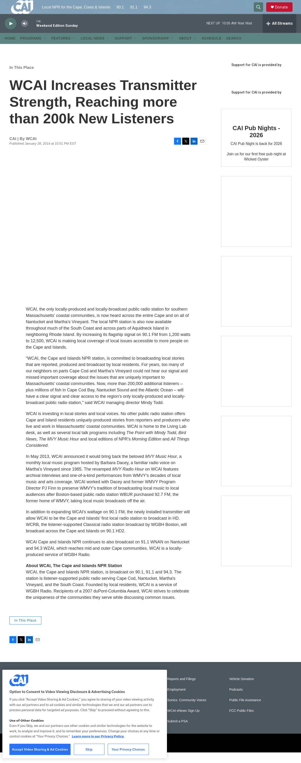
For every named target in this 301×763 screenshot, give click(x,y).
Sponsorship (155, 49)
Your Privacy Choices (128, 749)
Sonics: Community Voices (186, 710)
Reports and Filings (181, 689)
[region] (84, 714)
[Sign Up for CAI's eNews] (256, 302)
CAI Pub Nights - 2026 (256, 142)
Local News (92, 49)
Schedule (212, 49)
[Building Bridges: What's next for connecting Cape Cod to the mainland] (256, 462)
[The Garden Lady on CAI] (256, 222)
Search (233, 49)
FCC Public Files (241, 721)
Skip (89, 749)
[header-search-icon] (260, 12)
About (185, 49)
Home (10, 49)
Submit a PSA (177, 732)
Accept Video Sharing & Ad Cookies (40, 749)
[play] (10, 34)
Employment (176, 700)
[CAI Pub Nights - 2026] (235, 124)
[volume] (25, 34)
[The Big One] (256, 382)
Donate (284, 12)
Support (123, 49)
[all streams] (279, 34)
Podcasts (236, 700)
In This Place (21, 78)
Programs (30, 49)
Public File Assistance (245, 710)
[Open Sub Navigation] (45, 49)
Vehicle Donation (241, 689)
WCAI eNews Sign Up (183, 721)
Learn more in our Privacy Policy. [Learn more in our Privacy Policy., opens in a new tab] (98, 736)
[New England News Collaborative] (256, 541)
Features (61, 49)
